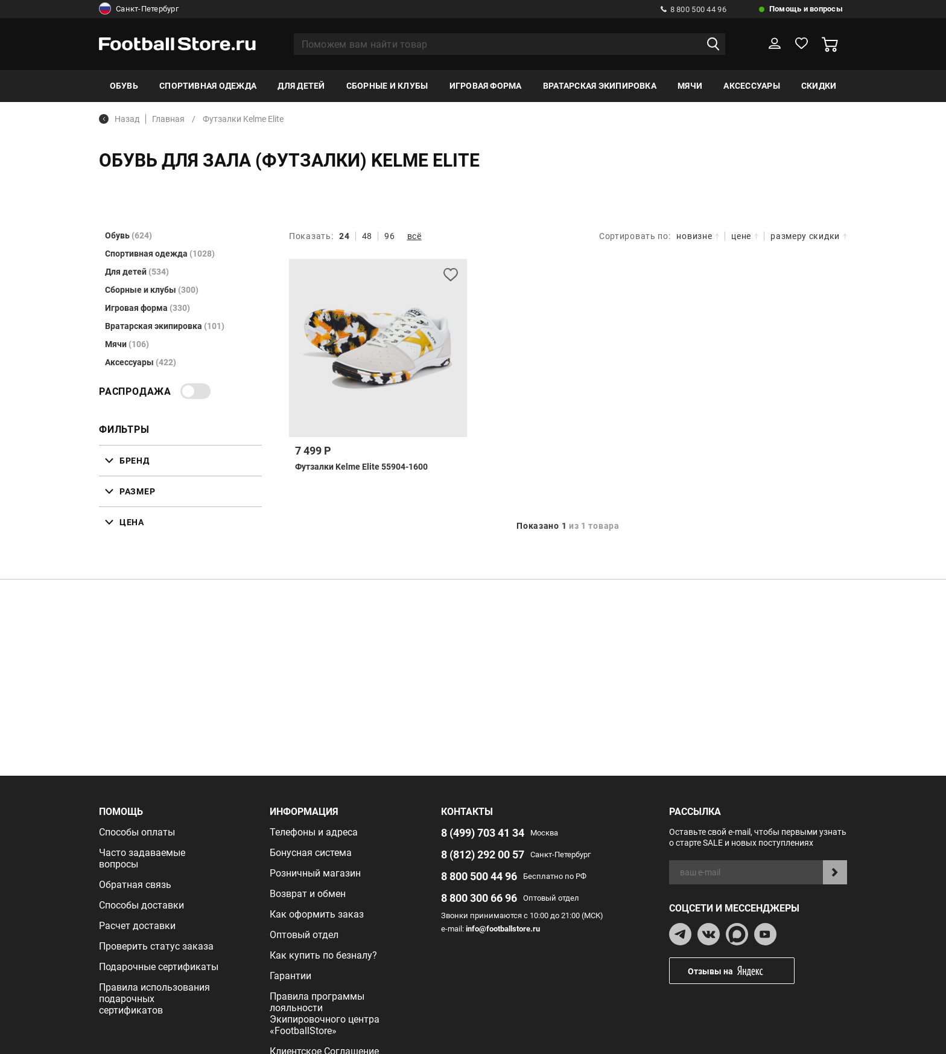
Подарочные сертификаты (158, 967)
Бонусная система (311, 852)
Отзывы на (741, 971)
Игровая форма (485, 86)
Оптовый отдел (304, 935)
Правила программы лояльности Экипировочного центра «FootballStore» (324, 1013)
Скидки (818, 86)
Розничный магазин (315, 873)
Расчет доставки (137, 925)
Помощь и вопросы (806, 8)
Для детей (301, 86)
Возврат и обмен (308, 893)
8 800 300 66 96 (479, 898)
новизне (697, 236)
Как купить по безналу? (323, 955)
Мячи (690, 86)
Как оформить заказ (317, 914)
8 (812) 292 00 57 (482, 854)
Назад (119, 119)
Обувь (124, 86)
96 (389, 236)
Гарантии (290, 976)
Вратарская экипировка (599, 86)
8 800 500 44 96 (693, 9)
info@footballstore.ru (503, 928)
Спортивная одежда (207, 86)
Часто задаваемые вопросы (142, 858)
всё (414, 236)
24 (344, 236)
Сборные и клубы (387, 86)
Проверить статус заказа (156, 946)
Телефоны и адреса (314, 832)
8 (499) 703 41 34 (482, 832)
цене (744, 236)
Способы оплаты (137, 832)
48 (367, 236)
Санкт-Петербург (139, 9)
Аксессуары (751, 86)
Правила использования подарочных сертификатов (154, 999)
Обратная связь (135, 884)
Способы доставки (141, 905)
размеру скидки (808, 236)
